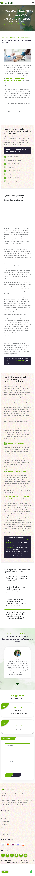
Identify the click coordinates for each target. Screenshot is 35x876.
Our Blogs (4, 824)
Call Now (5, 871)
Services (3, 818)
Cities (17, 21)
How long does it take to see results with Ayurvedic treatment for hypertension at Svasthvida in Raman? (16, 590)
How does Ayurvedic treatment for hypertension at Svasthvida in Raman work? (16, 578)
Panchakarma (5, 821)
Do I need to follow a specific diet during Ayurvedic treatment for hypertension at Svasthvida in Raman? (16, 602)
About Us (3, 815)
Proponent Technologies (21, 862)
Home (11, 21)
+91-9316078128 (18, 361)
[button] (17, 684)
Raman (23, 21)
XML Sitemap (5, 834)
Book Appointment (12, 775)
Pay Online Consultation (8, 831)
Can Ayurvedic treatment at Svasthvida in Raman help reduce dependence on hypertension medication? (15, 615)
